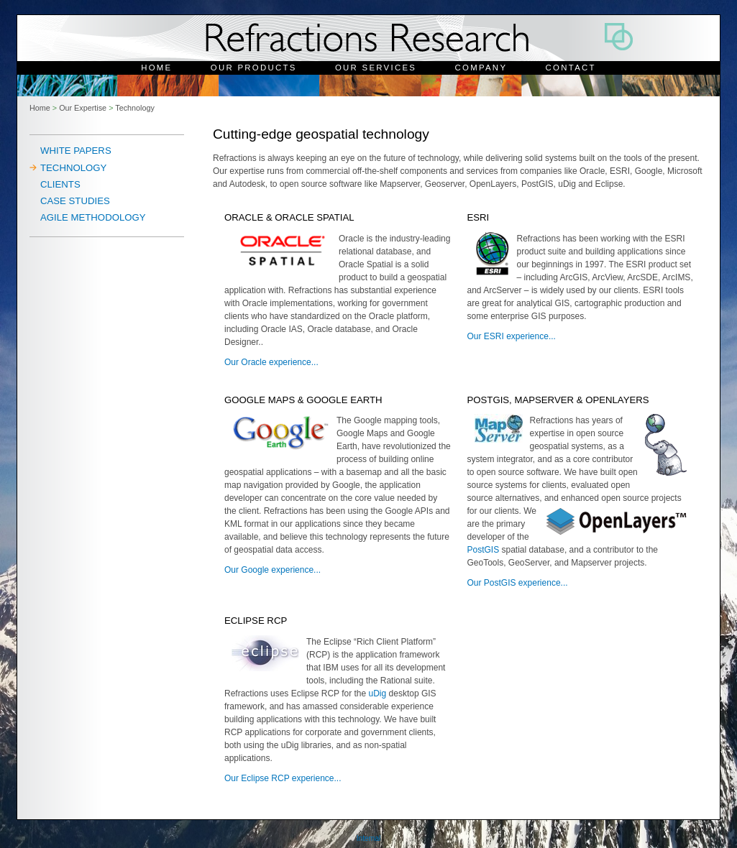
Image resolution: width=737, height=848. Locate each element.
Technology (135, 107)
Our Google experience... (272, 570)
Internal (368, 838)
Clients (60, 184)
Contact (571, 67)
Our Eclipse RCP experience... (283, 778)
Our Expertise (82, 107)
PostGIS (483, 550)
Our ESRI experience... (511, 336)
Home (156, 67)
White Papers (75, 150)
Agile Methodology (93, 217)
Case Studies (75, 201)
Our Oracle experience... (271, 362)
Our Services (375, 67)
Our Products (254, 67)
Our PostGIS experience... (517, 583)
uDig (378, 693)
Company (481, 67)
